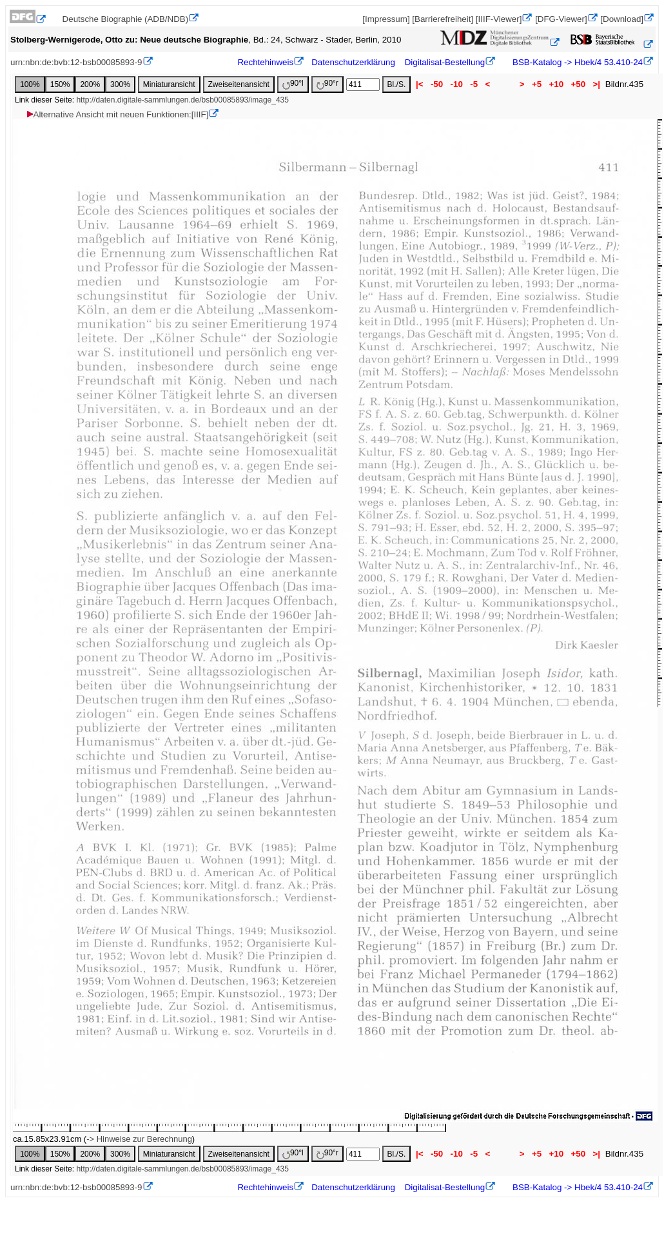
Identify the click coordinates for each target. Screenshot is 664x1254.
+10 (556, 84)
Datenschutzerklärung (353, 62)
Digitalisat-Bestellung (445, 62)
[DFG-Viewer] (561, 19)
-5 (474, 84)
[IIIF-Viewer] (499, 19)
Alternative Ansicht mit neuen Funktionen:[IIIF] (117, 114)
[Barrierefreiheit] (442, 19)
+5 (536, 84)
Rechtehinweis (265, 62)
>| (597, 84)
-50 (436, 84)
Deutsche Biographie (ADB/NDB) (126, 19)
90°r (327, 84)
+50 (578, 84)
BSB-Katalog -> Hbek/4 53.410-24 (576, 62)
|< (419, 84)
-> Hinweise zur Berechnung (139, 1139)
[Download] (621, 19)
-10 (456, 84)
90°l (293, 84)
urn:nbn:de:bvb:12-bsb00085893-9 (76, 62)
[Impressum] (385, 19)
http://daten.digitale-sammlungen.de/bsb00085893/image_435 (182, 99)
